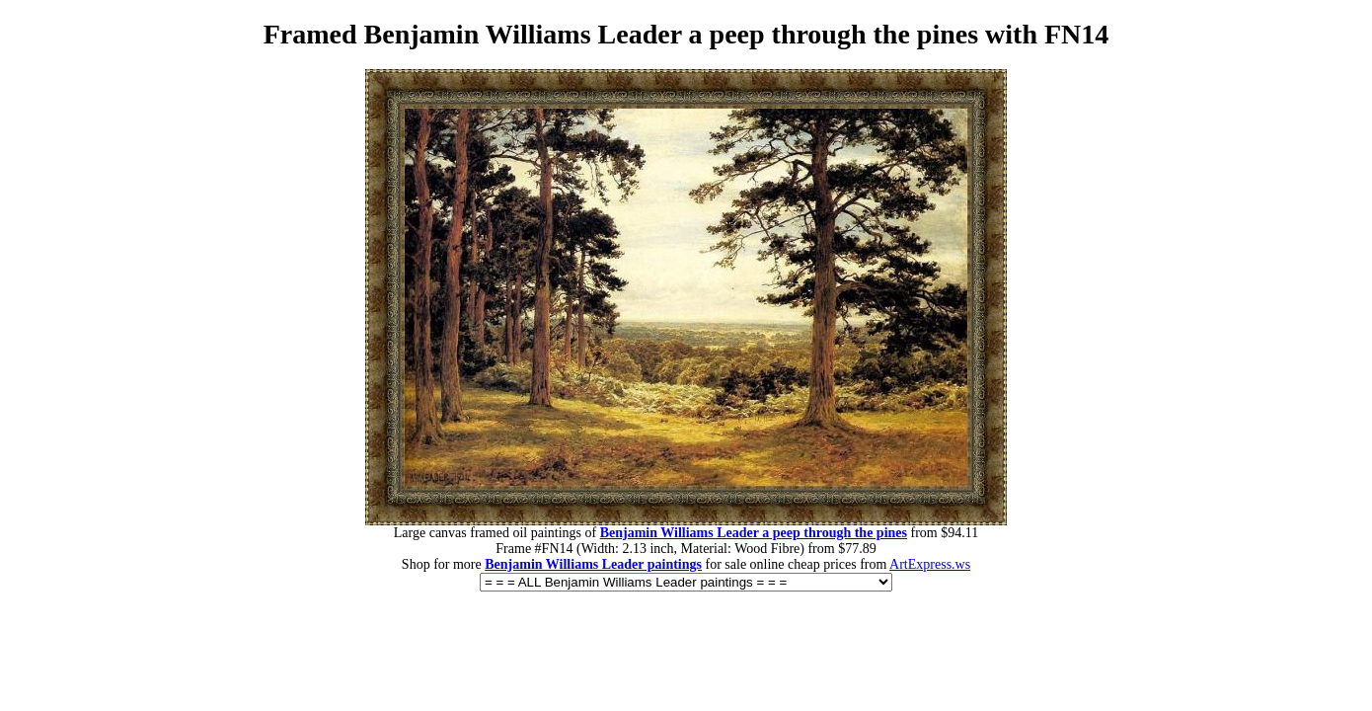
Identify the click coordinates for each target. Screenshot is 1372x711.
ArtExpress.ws (929, 564)
